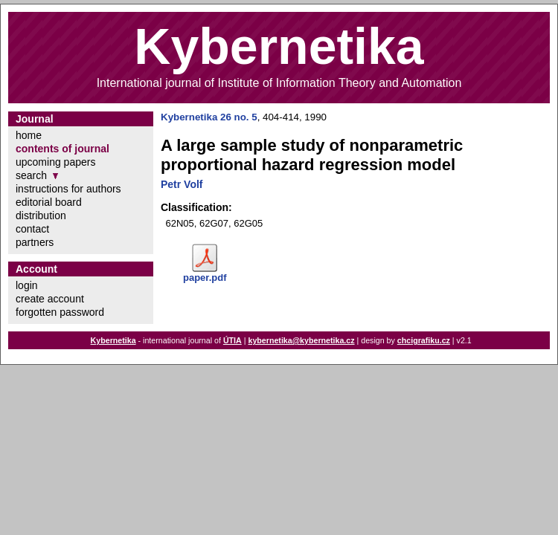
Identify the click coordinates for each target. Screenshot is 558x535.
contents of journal (62, 149)
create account (50, 299)
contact (32, 229)
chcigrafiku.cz (423, 340)
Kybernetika (113, 340)
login (27, 285)
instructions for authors (68, 189)
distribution (41, 215)
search (31, 175)
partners (35, 242)
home (29, 135)
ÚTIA (232, 340)
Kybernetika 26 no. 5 (209, 117)
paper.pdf (205, 277)
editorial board (49, 202)
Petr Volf (182, 184)
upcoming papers (55, 162)
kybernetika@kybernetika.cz (301, 340)
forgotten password (60, 312)
